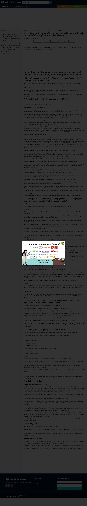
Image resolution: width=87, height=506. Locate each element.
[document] (43, 253)
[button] (63, 243)
